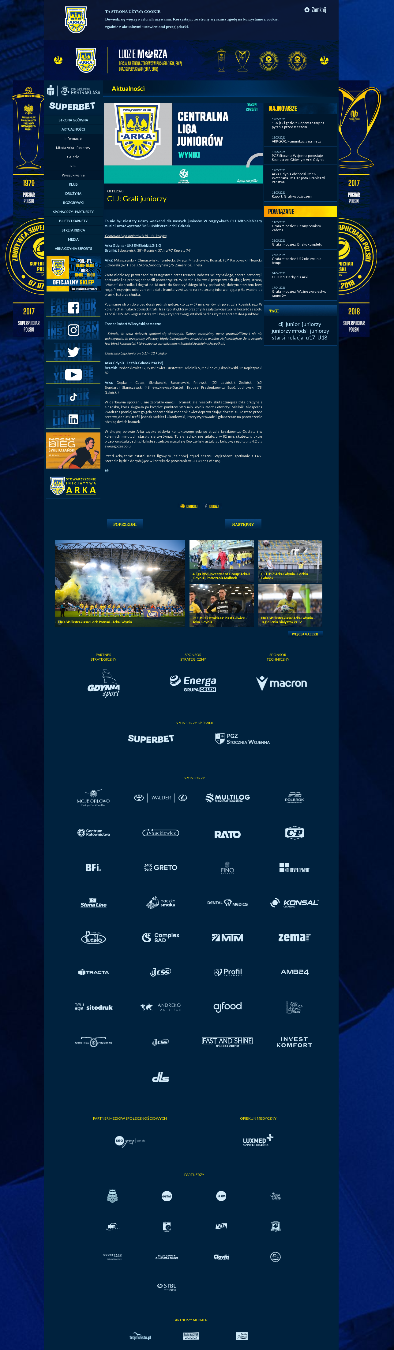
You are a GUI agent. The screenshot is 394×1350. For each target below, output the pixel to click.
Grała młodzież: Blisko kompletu (297, 244)
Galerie (73, 157)
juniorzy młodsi (290, 330)
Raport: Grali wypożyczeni (292, 196)
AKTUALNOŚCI (73, 129)
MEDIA (73, 239)
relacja (295, 337)
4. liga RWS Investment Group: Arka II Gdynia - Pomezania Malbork (221, 576)
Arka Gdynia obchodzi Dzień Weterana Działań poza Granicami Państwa (298, 178)
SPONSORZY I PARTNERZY (73, 212)
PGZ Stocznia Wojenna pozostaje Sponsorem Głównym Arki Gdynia (298, 157)
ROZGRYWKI (73, 203)
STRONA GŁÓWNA (73, 120)
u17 (310, 337)
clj (280, 324)
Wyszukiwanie (73, 175)
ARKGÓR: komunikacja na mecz (296, 141)
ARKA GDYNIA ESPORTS (73, 248)
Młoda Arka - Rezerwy (73, 148)
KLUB (73, 184)
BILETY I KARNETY (73, 221)
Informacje (73, 138)
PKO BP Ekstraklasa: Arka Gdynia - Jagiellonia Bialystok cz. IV (288, 620)
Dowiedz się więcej (121, 19)
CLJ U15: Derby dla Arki (290, 277)
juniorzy (311, 324)
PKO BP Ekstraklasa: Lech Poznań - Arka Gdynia (95, 622)
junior (293, 324)
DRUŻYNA (73, 193)
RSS (73, 166)
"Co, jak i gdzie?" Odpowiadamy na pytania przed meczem (298, 125)
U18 (322, 337)
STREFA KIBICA (73, 230)
